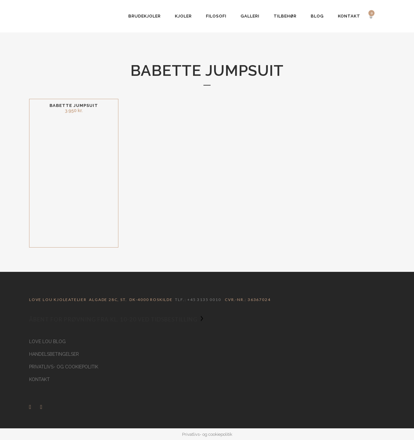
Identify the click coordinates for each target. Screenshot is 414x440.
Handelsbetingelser (54, 354)
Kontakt (39, 379)
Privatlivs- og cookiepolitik (63, 366)
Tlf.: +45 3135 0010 (198, 299)
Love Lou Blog (47, 341)
